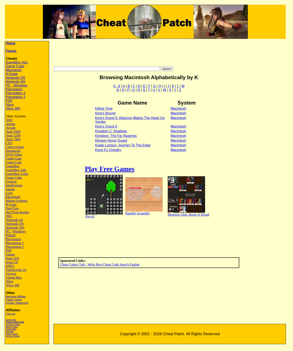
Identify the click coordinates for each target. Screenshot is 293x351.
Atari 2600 (13, 131)
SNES (10, 266)
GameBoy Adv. (17, 62)
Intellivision (14, 185)
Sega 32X (12, 258)
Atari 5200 (13, 135)
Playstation (14, 89)
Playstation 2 (15, 93)
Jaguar (10, 189)
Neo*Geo (12, 208)
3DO (9, 120)
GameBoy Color (17, 174)
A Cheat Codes (13, 324)
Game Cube (15, 66)
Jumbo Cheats (12, 336)
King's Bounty (105, 113)
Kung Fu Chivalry (108, 150)
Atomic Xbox (12, 327)
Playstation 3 (15, 97)
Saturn (10, 254)
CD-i (9, 143)
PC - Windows (16, 85)
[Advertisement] (172, 51)
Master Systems (17, 200)
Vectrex (11, 273)
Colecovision (15, 147)
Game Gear (13, 158)
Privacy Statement (17, 302)
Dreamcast (13, 151)
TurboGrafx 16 (16, 270)
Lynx (9, 193)
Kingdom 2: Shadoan (111, 131)
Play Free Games (109, 169)
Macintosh (13, 70)
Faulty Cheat (14, 299)
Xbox (9, 104)
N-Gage (12, 74)
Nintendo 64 (14, 220)
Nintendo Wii (15, 81)
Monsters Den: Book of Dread (188, 214)
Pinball (10, 235)
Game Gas (11, 320)
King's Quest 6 (106, 126)
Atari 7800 (13, 139)
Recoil (89, 216)
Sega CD (12, 262)
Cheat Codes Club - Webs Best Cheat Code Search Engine (100, 264)
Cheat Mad (11, 329)
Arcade (11, 128)
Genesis (11, 181)
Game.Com (13, 162)
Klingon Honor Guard (111, 140)
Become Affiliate (16, 296)
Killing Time (103, 108)
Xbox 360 (13, 108)
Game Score (12, 334)
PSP (9, 101)
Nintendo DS (15, 78)
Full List (10, 313)
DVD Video (14, 154)
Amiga (10, 124)
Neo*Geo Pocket (17, 212)
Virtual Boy (14, 277)
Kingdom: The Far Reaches (116, 136)
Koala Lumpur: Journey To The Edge (122, 145)
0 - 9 (116, 86)
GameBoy (13, 166)
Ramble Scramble (137, 213)
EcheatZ (10, 331)
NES (9, 216)
